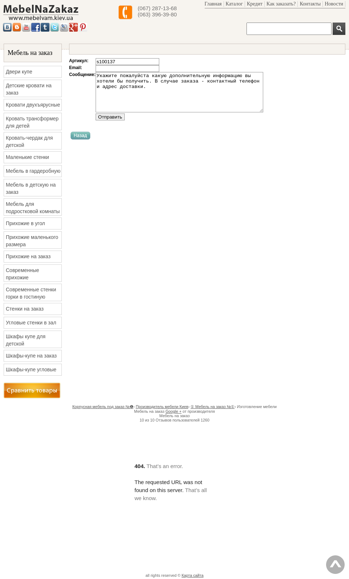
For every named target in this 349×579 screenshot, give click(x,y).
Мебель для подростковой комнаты (33, 207)
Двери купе (19, 72)
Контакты (310, 4)
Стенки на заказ (25, 309)
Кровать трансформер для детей (32, 122)
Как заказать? (281, 4)
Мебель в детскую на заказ (31, 188)
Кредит (254, 4)
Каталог (234, 4)
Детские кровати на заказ (29, 89)
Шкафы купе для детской (25, 340)
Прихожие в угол (25, 223)
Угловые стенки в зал (31, 323)
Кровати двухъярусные (33, 105)
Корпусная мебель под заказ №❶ (102, 406)
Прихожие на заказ (28, 256)
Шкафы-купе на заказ (31, 356)
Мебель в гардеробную (33, 171)
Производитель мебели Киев (162, 406)
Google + (173, 411)
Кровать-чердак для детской (29, 141)
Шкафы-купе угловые (31, 369)
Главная (213, 4)
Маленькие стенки (27, 157)
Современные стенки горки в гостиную (31, 293)
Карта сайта (193, 575)
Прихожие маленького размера (32, 240)
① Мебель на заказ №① (212, 406)
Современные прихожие (22, 273)
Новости (334, 4)
